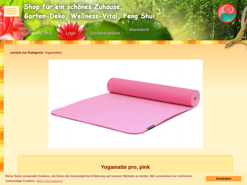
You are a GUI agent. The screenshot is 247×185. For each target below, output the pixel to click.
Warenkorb (139, 29)
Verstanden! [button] (223, 178)
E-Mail (46, 33)
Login (71, 33)
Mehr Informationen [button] (50, 180)
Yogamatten (36, 52)
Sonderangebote (105, 33)
